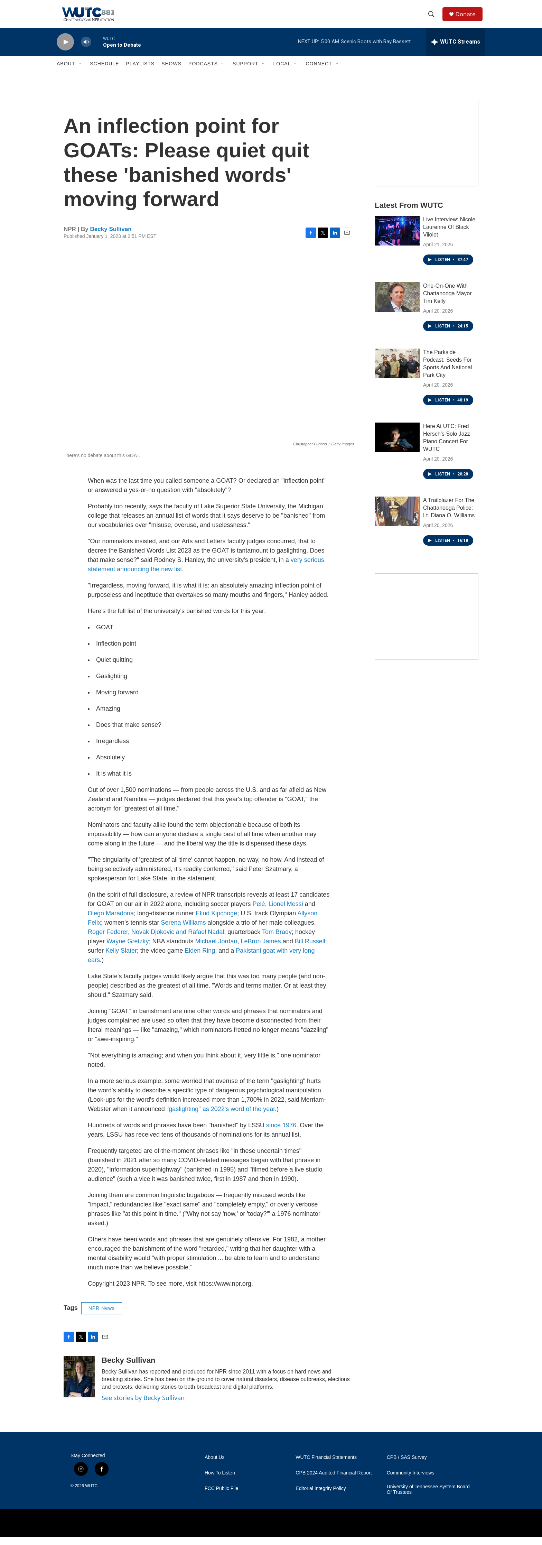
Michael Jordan (216, 949)
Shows (171, 72)
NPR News (101, 1316)
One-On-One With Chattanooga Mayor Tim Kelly (447, 301)
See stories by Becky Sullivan (143, 1406)
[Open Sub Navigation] (80, 72)
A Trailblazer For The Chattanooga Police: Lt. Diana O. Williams (449, 516)
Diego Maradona (111, 921)
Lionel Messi (286, 912)
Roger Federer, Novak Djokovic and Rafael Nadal (156, 940)
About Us (215, 1465)
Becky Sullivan (111, 237)
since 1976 (281, 1133)
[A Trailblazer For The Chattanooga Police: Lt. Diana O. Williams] (397, 520)
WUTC (91, 1494)
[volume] (86, 50)
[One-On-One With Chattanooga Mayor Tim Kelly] (397, 305)
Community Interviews (410, 1481)
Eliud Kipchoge (216, 921)
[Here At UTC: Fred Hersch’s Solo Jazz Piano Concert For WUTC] (397, 446)
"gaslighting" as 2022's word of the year (221, 1117)
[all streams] (455, 50)
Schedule (104, 72)
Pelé (259, 912)
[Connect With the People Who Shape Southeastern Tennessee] (426, 625)
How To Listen (220, 1481)
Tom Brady (277, 940)
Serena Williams (183, 930)
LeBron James (261, 949)
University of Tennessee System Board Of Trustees (428, 1497)
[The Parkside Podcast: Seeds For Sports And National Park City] (397, 372)
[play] (65, 50)
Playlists (140, 72)
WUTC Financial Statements (326, 1465)
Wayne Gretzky (127, 949)
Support (245, 72)
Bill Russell (310, 949)
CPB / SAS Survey (407, 1465)
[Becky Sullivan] (79, 1385)
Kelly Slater (121, 958)
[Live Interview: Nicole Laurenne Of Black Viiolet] (397, 239)
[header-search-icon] (433, 18)
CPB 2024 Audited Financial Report (334, 1481)
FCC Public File (221, 1496)
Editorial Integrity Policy (321, 1496)
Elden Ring (200, 958)
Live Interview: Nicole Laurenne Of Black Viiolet (449, 235)
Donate (467, 18)
